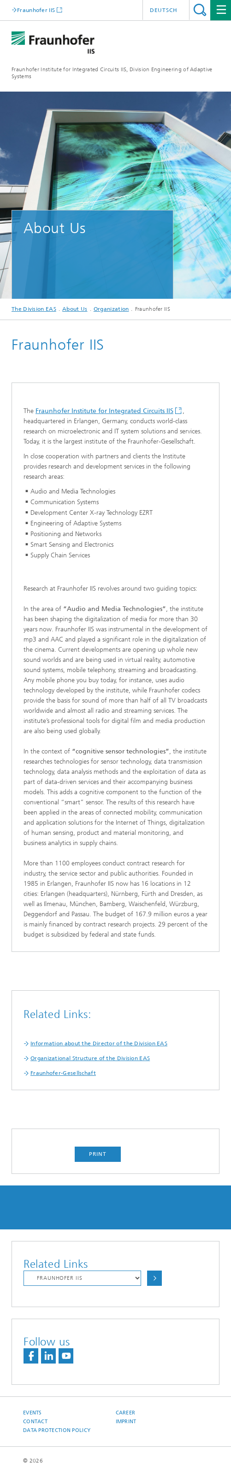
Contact (35, 1422)
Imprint (126, 1422)
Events (32, 1413)
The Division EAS (34, 309)
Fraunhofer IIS (36, 10)
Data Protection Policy (56, 1430)
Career (126, 1413)
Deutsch (164, 10)
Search (200, 10)
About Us (74, 309)
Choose (154, 1278)
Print (98, 1154)
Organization (111, 309)
